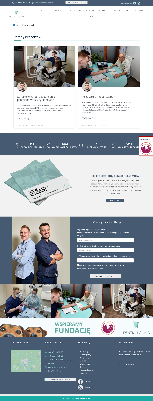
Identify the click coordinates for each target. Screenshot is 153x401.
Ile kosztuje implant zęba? (98, 96)
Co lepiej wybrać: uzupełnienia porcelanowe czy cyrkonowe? (36, 98)
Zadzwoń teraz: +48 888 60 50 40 (76, 398)
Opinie (117, 10)
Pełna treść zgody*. (96, 268)
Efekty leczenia (104, 10)
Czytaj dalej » (23, 118)
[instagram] (80, 387)
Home (17, 25)
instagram (89, 387)
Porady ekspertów (133, 10)
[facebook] (80, 381)
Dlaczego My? (60, 10)
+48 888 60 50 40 (20, 3)
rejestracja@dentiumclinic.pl (42, 3)
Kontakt (90, 16)
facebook (88, 381)
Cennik (90, 10)
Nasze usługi (77, 10)
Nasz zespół (44, 10)
